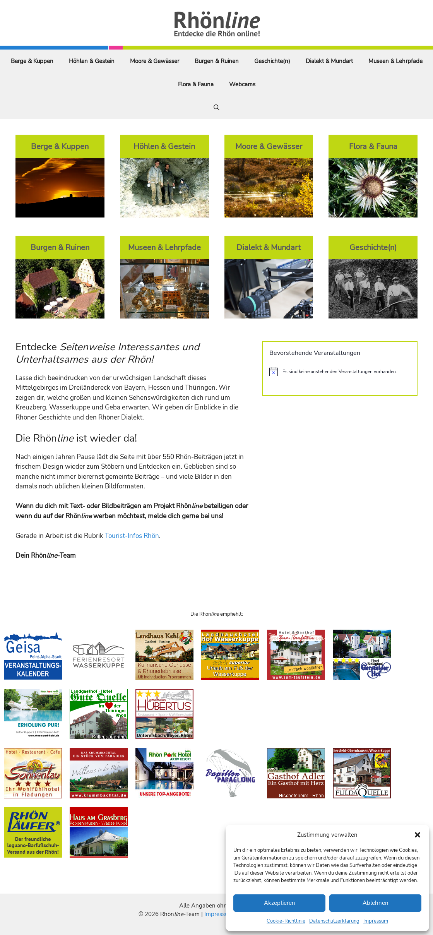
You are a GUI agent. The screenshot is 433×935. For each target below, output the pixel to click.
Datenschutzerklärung (334, 921)
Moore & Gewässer (154, 61)
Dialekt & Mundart (329, 61)
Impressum (375, 921)
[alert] (339, 371)
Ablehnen (376, 903)
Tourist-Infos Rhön (132, 535)
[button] (417, 835)
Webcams (242, 84)
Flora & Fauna (196, 84)
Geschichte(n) (272, 61)
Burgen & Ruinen (217, 61)
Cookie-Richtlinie (286, 921)
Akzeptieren (279, 903)
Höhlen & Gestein (92, 61)
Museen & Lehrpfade (395, 61)
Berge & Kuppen (32, 61)
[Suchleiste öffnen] (216, 107)
